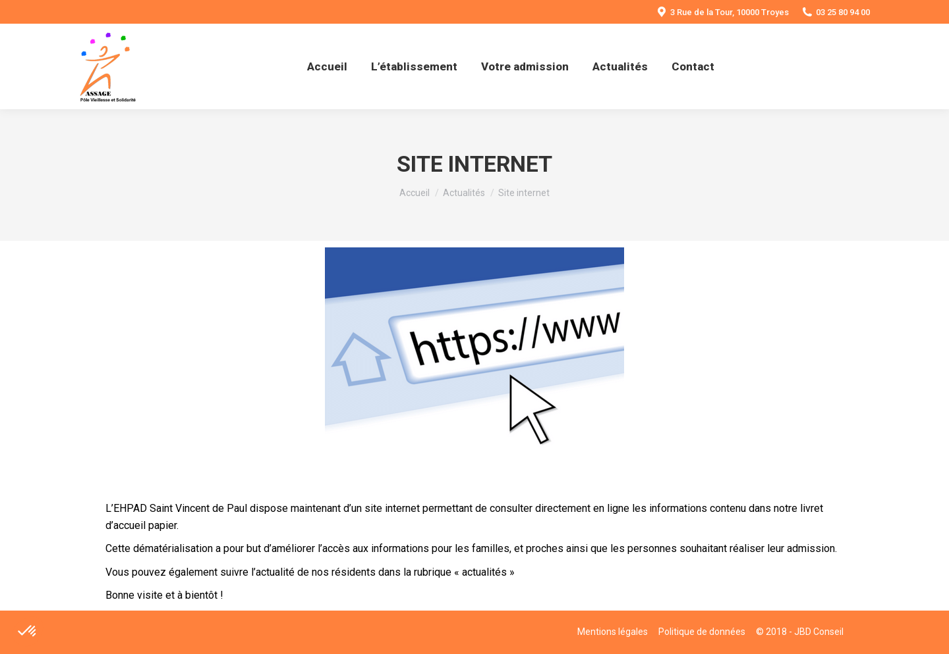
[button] (27, 631)
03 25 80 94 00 (836, 12)
